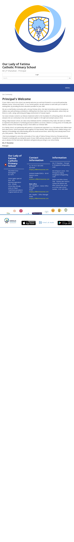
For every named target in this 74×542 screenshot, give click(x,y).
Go (70, 78)
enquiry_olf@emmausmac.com (38, 169)
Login (37, 74)
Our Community (7, 94)
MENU (68, 88)
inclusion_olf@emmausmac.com (39, 179)
